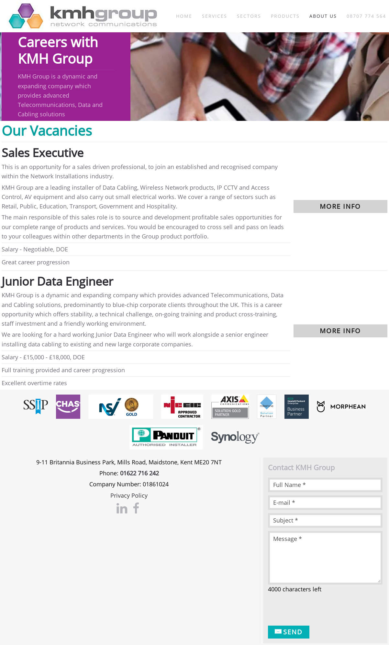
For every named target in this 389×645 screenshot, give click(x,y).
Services (214, 16)
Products (285, 16)
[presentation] (317, 609)
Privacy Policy (129, 495)
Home (184, 16)
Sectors (249, 16)
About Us (323, 16)
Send (289, 632)
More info (340, 206)
